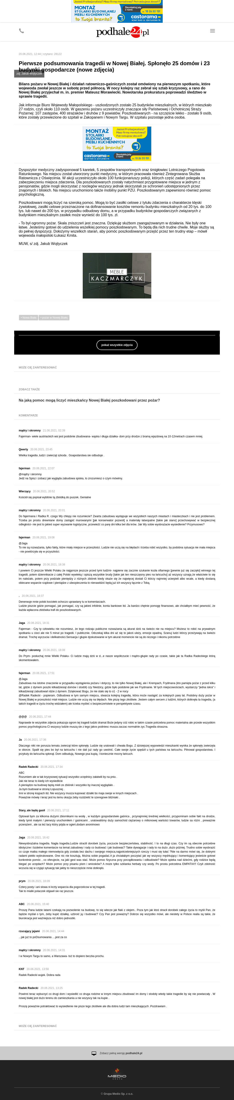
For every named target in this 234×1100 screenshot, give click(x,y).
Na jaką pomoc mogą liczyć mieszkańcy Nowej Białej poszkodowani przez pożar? (89, 400)
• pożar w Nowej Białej (54, 317)
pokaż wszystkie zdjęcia (117, 345)
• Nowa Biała (28, 317)
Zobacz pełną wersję (121, 1053)
